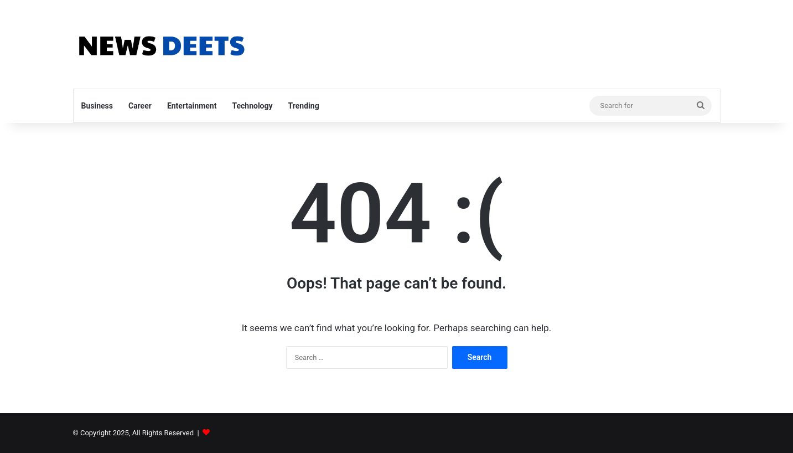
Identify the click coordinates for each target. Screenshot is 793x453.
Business (97, 105)
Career (140, 105)
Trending (303, 105)
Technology (252, 105)
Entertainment (192, 105)
